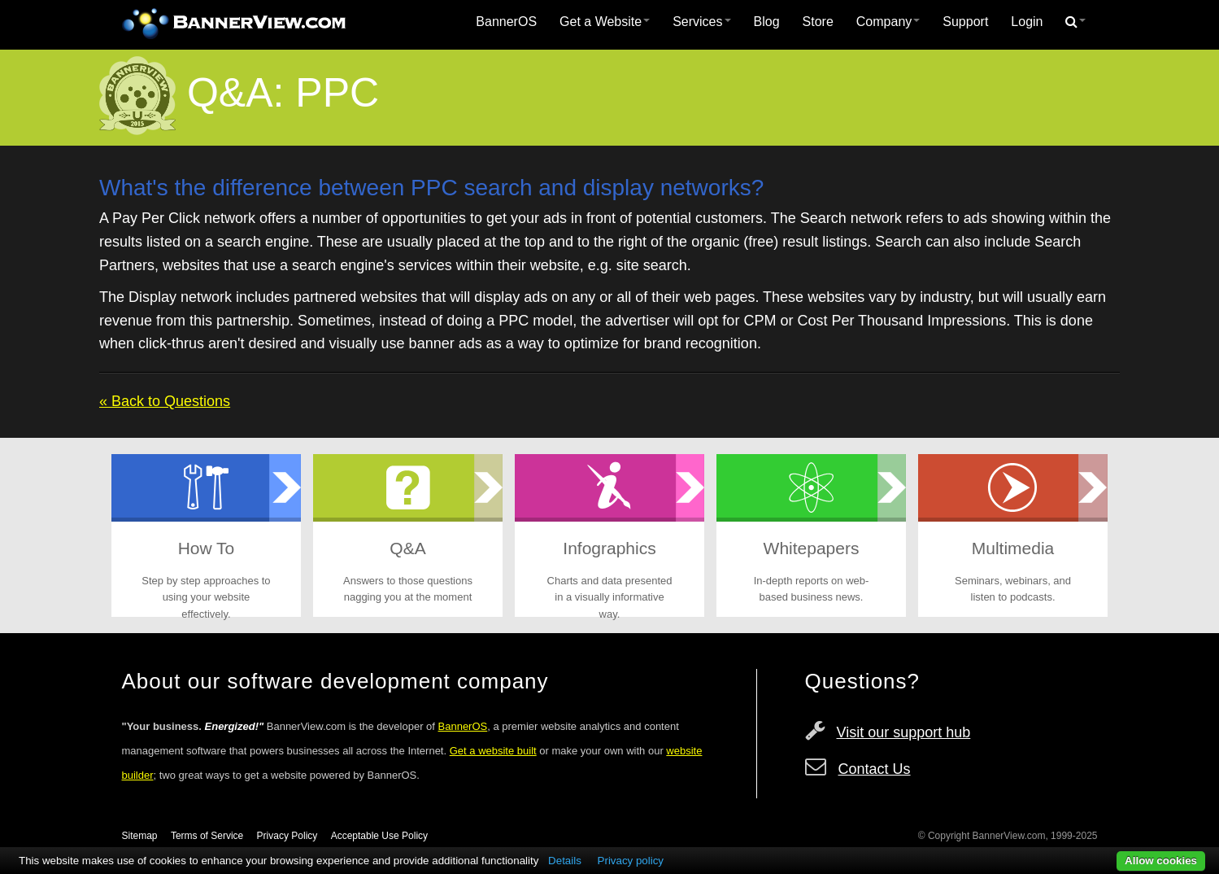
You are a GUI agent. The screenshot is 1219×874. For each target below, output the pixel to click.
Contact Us (874, 769)
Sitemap (140, 835)
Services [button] (701, 21)
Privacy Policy (287, 835)
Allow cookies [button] (1161, 860)
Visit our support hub (904, 732)
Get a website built (493, 751)
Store (818, 21)
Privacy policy (631, 860)
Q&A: (235, 93)
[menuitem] (506, 22)
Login (1027, 21)
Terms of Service (207, 835)
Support (965, 21)
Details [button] (564, 860)
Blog (767, 21)
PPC (337, 93)
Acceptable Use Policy (379, 835)
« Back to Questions (164, 401)
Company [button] (888, 21)
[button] (1075, 22)
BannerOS (506, 21)
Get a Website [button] (604, 21)
